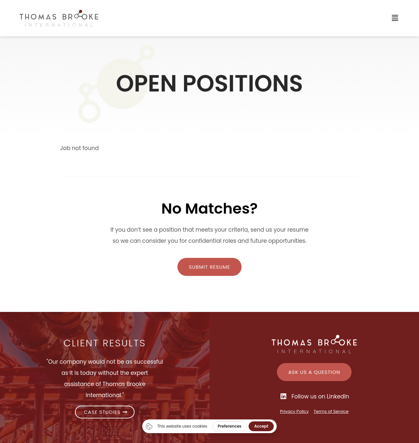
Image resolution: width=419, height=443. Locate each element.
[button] (263, 18)
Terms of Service (331, 411)
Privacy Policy (294, 411)
